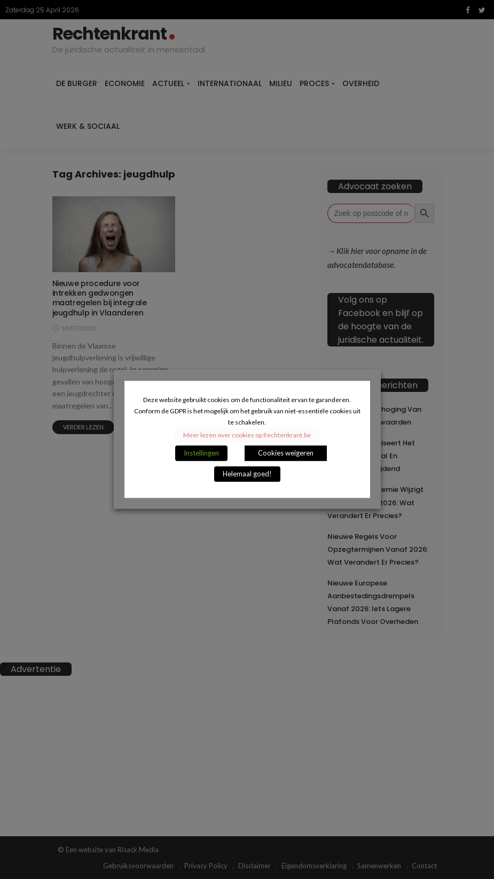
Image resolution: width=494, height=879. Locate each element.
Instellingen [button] (201, 453)
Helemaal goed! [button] (247, 474)
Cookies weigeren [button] (285, 453)
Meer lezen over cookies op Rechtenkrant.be (247, 435)
